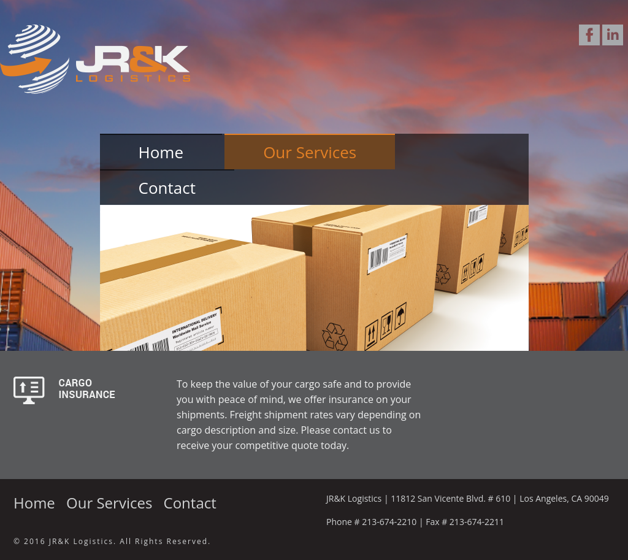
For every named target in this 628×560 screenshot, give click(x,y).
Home (161, 152)
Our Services (309, 152)
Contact (167, 188)
